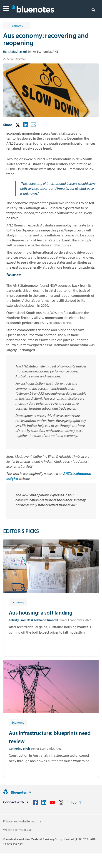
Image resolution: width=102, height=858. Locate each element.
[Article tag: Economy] (18, 602)
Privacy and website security (22, 821)
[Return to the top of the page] (76, 802)
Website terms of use (17, 830)
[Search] (93, 9)
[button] (6, 9)
